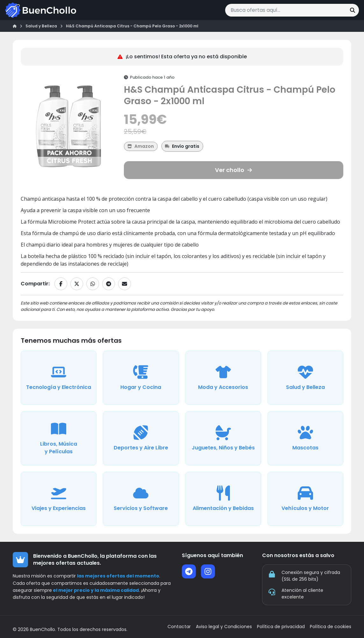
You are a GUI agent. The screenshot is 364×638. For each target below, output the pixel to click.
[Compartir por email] (124, 283)
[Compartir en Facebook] (60, 283)
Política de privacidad (281, 627)
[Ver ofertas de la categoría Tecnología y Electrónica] (58, 378)
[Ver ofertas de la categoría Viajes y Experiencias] (58, 499)
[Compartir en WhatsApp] (92, 283)
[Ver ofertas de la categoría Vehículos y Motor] (305, 499)
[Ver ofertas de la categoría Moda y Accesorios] (223, 378)
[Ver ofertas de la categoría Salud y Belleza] (305, 378)
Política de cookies (330, 627)
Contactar (179, 627)
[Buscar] (352, 10)
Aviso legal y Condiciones (224, 627)
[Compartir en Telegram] (108, 283)
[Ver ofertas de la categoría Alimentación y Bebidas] (223, 499)
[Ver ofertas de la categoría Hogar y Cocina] (141, 378)
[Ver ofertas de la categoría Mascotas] (305, 438)
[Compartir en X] (76, 283)
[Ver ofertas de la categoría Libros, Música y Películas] (58, 438)
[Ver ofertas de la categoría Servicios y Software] (141, 499)
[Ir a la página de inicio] (40, 10)
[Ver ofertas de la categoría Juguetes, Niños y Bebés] (223, 438)
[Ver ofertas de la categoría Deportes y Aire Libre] (141, 438)
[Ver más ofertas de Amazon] (141, 146)
